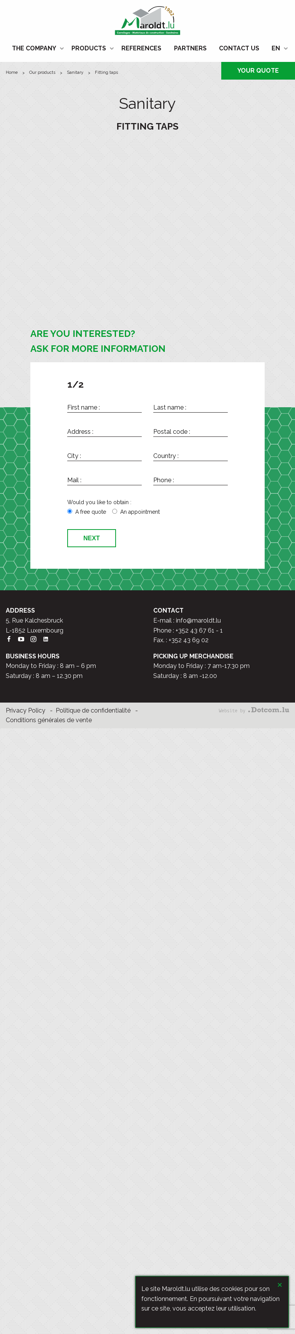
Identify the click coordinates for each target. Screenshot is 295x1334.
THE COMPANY (34, 48)
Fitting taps (106, 72)
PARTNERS (190, 48)
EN (276, 48)
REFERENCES (141, 48)
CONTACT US (239, 48)
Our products (42, 72)
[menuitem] (35, 48)
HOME (12, 72)
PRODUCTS (88, 48)
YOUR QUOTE (258, 70)
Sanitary (75, 72)
